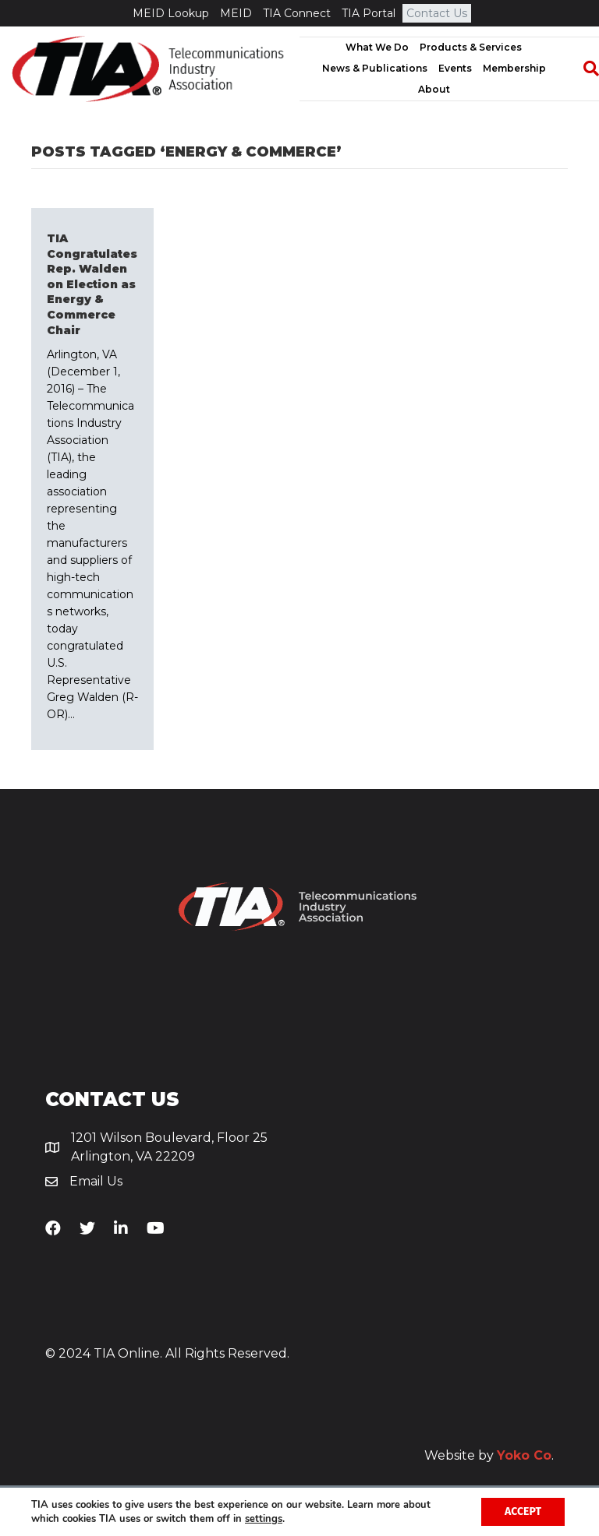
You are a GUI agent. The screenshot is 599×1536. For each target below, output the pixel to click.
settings (263, 1519)
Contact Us (436, 13)
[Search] (583, 68)
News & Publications (374, 68)
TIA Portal (368, 13)
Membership (514, 68)
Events (455, 68)
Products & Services (471, 47)
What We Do (377, 47)
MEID (236, 13)
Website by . (489, 1455)
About (434, 89)
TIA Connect (297, 13)
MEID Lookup (171, 13)
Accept (523, 1511)
